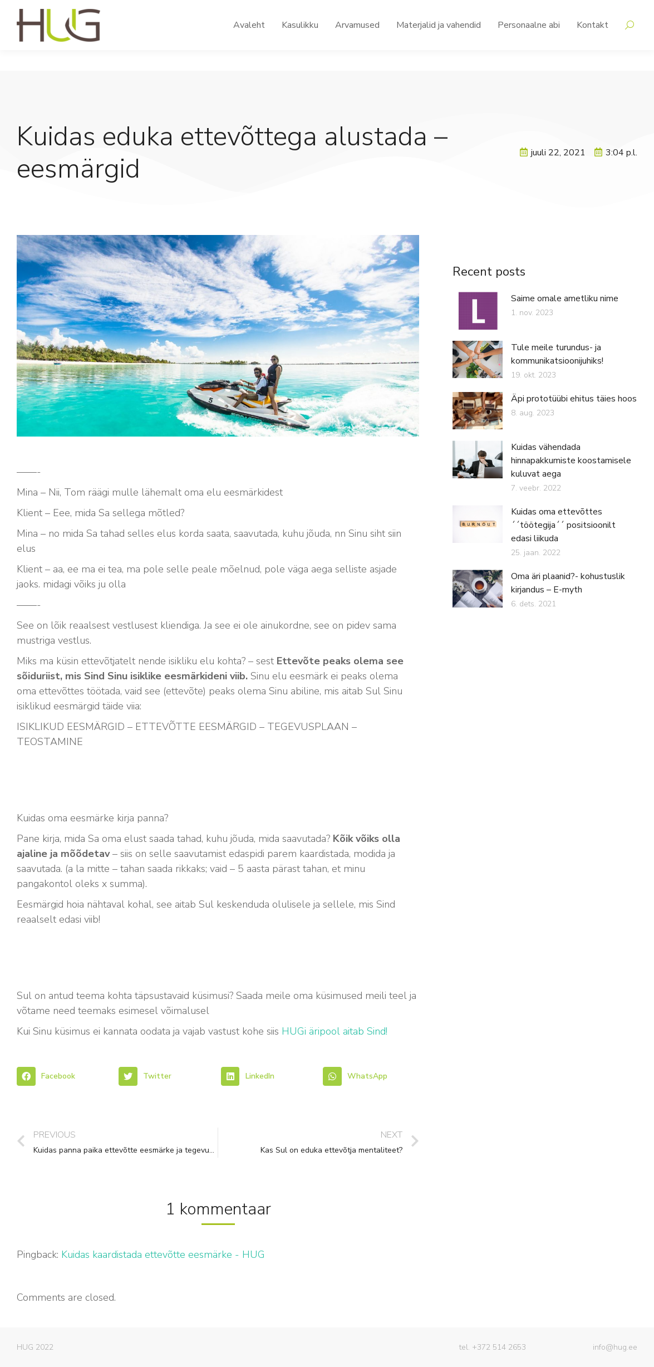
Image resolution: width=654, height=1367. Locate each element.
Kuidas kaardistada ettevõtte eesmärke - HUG (163, 1254)
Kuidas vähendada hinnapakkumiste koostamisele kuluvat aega (571, 460)
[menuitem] (249, 46)
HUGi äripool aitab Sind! (334, 1031)
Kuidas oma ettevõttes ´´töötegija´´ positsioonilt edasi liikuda (563, 525)
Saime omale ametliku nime (564, 298)
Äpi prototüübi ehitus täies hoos (574, 399)
